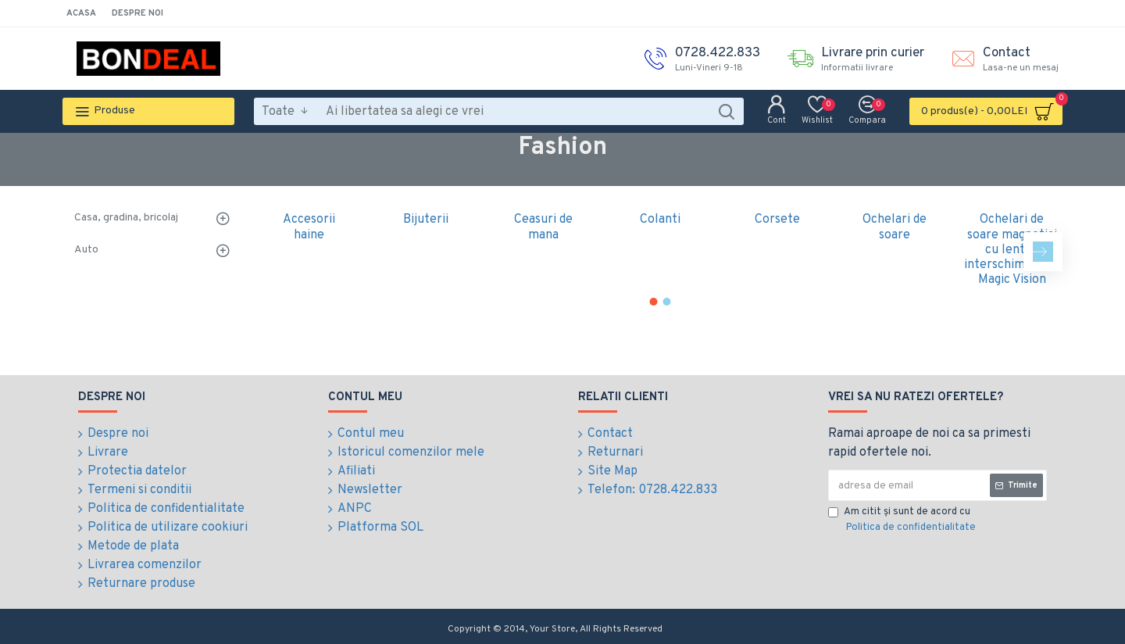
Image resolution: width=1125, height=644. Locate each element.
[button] (1042, 251)
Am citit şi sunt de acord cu (903, 520)
